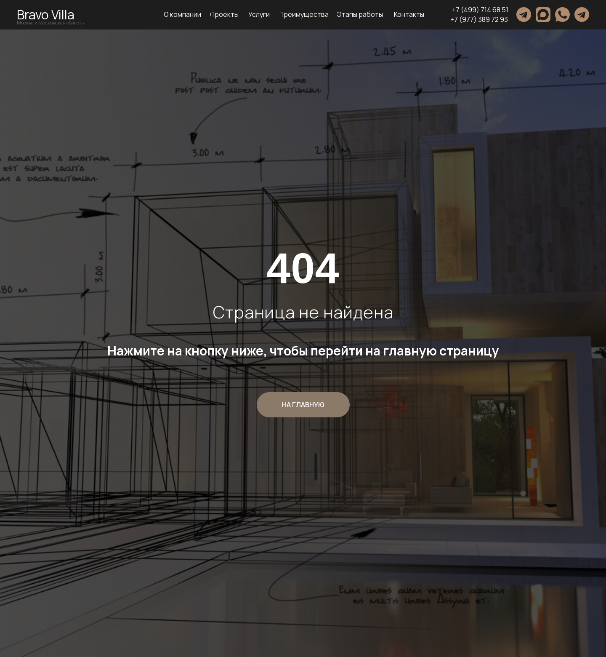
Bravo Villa (45, 14)
